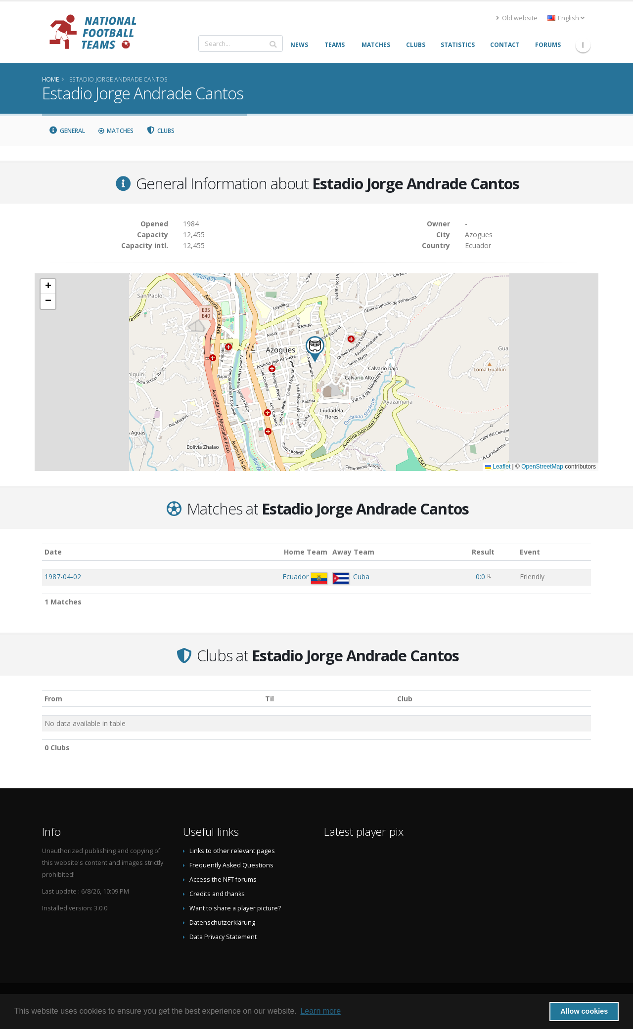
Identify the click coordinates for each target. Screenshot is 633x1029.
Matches (116, 131)
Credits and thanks (217, 894)
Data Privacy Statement (223, 937)
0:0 (480, 576)
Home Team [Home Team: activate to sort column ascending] (305, 552)
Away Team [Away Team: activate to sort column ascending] (353, 552)
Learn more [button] (320, 1011)
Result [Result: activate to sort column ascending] (483, 552)
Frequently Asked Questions (231, 865)
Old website (517, 18)
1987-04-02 (63, 576)
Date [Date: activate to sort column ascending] (53, 552)
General (66, 131)
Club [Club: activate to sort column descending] (404, 698)
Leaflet (497, 466)
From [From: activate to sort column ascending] (53, 698)
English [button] (566, 18)
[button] (315, 349)
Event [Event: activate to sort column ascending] (530, 552)
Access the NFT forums (223, 879)
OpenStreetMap (542, 466)
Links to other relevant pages (232, 851)
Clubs (160, 131)
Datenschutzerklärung (222, 922)
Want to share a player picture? (235, 908)
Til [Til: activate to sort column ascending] (269, 698)
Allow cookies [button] (584, 1011)
